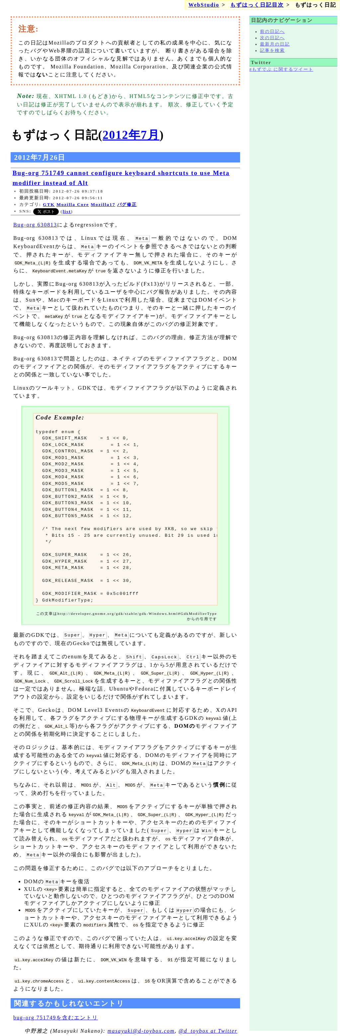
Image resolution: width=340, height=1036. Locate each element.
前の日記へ (272, 31)
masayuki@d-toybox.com (141, 1026)
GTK (49, 204)
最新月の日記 (275, 44)
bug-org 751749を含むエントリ (55, 1013)
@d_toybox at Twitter (208, 1026)
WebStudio (203, 5)
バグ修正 (127, 204)
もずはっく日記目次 (257, 5)
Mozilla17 (103, 204)
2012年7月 (131, 135)
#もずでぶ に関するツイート (281, 69)
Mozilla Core (72, 204)
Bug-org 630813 (35, 225)
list (67, 211)
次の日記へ (272, 38)
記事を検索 (272, 50)
